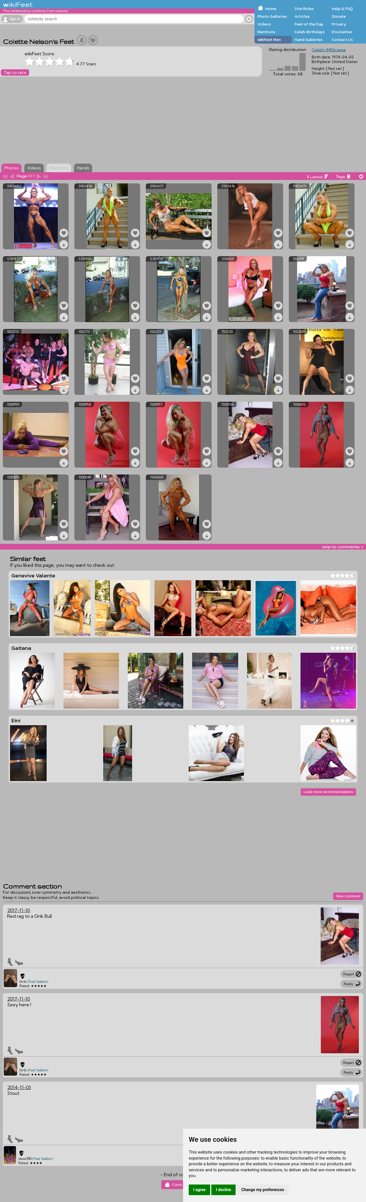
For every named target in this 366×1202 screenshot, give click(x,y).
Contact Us (342, 39)
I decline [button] (223, 1189)
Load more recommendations (328, 792)
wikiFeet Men (269, 39)
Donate (339, 16)
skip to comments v (342, 546)
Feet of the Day (309, 24)
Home (270, 8)
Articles (302, 16)
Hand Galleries (308, 39)
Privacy (339, 24)
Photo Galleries (272, 16)
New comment (348, 896)
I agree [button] (199, 1189)
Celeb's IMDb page (329, 50)
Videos (264, 24)
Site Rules (304, 8)
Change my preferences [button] (262, 1189)
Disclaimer (342, 32)
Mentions (266, 32)
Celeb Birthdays (310, 32)
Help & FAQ (342, 8)
